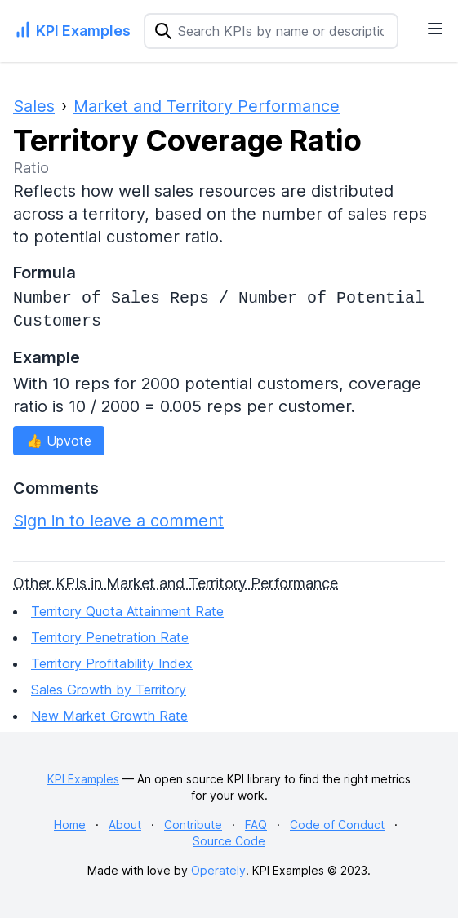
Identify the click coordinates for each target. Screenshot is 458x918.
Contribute (193, 825)
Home (70, 825)
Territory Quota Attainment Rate (127, 611)
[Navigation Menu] (435, 28)
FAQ (256, 825)
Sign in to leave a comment (118, 520)
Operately (218, 870)
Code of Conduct (337, 825)
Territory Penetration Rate (110, 637)
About (125, 825)
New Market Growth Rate (109, 715)
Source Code (229, 841)
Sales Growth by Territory (108, 689)
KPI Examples (83, 779)
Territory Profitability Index (112, 663)
